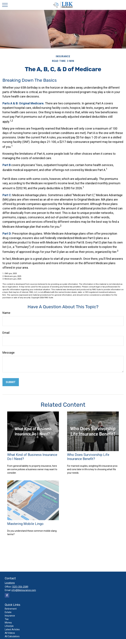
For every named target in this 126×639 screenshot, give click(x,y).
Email (6, 332)
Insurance (10, 615)
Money (8, 622)
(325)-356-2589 (20, 586)
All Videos (10, 633)
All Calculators (12, 636)
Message (8, 352)
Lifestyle (9, 626)
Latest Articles (12, 629)
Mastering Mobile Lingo (25, 524)
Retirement (11, 608)
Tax (7, 619)
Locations (10, 582)
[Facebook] (7, 595)
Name (6, 312)
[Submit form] (10, 382)
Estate (8, 612)
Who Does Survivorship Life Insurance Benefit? (88, 457)
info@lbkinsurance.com (23, 590)
